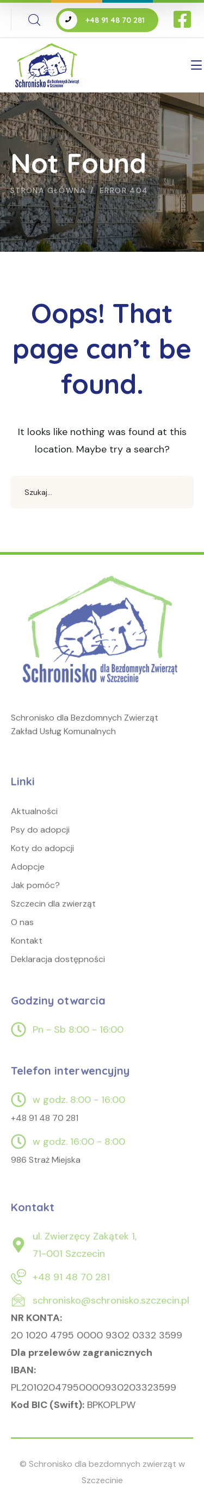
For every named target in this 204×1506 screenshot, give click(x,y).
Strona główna (47, 190)
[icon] (183, 20)
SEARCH (177, 492)
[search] (34, 20)
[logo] (102, 636)
